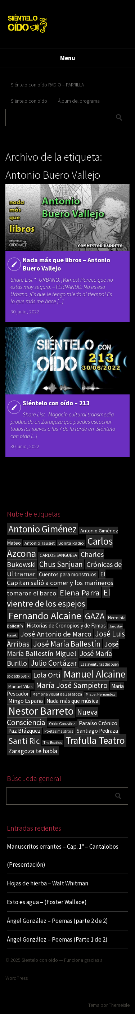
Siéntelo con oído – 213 (56, 403)
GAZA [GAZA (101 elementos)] (94, 616)
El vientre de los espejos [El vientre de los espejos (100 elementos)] (58, 598)
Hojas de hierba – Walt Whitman (47, 883)
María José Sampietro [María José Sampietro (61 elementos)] (72, 685)
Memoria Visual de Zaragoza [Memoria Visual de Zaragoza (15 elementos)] (57, 694)
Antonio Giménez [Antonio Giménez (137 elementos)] (42, 529)
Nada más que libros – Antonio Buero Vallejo (66, 264)
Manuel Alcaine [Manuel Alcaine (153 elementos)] (94, 674)
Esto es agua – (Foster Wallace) (47, 902)
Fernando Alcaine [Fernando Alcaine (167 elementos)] (44, 615)
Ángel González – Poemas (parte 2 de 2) (57, 921)
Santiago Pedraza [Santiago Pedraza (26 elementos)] (97, 730)
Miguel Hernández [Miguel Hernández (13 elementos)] (100, 694)
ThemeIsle (119, 1005)
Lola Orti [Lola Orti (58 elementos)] (46, 675)
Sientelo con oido (40, 960)
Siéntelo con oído (29, 101)
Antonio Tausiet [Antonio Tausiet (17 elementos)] (39, 543)
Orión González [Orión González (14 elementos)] (62, 723)
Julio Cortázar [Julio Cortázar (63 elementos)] (54, 663)
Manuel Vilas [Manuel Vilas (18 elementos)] (20, 686)
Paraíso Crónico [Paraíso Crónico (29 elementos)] (98, 723)
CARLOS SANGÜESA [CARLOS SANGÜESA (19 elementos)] (58, 555)
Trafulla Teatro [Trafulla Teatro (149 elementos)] (95, 740)
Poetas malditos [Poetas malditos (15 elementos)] (58, 731)
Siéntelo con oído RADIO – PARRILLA (47, 84)
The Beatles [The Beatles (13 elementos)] (53, 742)
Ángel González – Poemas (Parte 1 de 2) (57, 939)
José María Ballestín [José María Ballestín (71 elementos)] (67, 644)
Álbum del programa (79, 101)
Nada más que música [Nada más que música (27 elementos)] (72, 700)
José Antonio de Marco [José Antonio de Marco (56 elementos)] (56, 634)
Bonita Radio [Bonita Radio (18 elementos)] (71, 543)
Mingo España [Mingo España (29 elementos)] (25, 700)
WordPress (16, 978)
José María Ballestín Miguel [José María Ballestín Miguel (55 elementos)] (63, 648)
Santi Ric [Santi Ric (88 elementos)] (24, 741)
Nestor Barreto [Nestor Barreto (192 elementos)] (40, 711)
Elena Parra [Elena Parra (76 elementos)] (80, 593)
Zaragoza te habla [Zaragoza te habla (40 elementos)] (32, 751)
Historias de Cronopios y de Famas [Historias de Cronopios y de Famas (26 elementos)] (66, 625)
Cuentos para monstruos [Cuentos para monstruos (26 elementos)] (67, 574)
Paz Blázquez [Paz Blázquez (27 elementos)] (24, 730)
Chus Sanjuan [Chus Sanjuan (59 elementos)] (61, 564)
